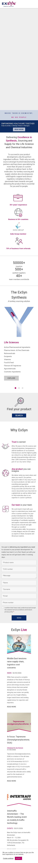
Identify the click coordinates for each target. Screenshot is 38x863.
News (9, 673)
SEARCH (19, 415)
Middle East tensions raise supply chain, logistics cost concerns (16, 663)
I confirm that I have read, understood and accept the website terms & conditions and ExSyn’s (20, 610)
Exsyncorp (34, 1)
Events (10, 828)
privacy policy (9, 612)
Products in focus (15, 748)
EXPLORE (11, 378)
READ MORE (11, 707)
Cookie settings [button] (8, 858)
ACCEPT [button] (18, 858)
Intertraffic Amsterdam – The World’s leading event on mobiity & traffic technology (17, 817)
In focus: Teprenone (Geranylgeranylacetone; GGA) (18, 739)
